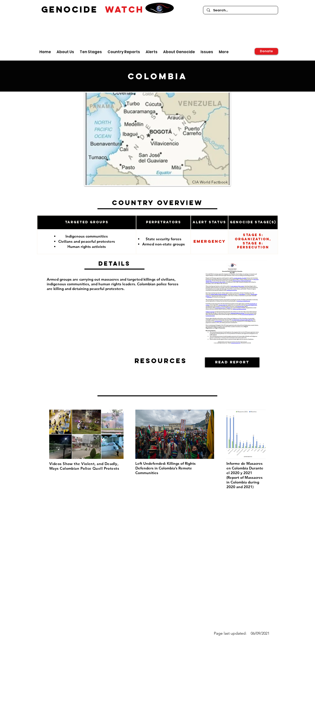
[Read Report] (232, 362)
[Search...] (240, 10)
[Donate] (266, 51)
